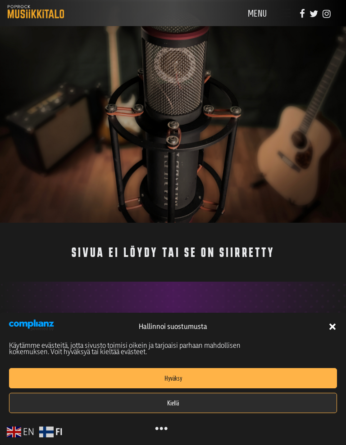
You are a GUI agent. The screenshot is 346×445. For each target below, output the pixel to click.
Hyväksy (173, 378)
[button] (332, 326)
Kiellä (173, 403)
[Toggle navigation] (284, 13)
